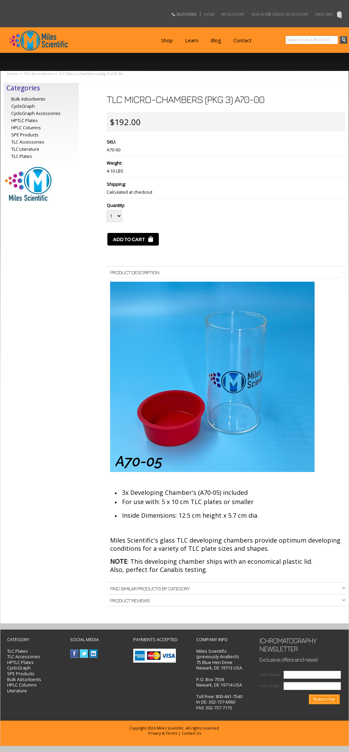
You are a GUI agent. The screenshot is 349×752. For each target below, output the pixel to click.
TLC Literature (25, 149)
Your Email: (269, 685)
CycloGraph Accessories (36, 113)
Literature (17, 691)
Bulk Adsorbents (28, 99)
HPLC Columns (26, 127)
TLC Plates (17, 651)
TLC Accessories (38, 73)
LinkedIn (93, 653)
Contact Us (191, 733)
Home (209, 14)
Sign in (257, 14)
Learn (191, 40)
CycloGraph (23, 106)
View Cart (324, 14)
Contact (242, 40)
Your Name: (270, 674)
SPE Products (25, 135)
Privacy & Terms (162, 733)
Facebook (74, 653)
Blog (216, 40)
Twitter (84, 653)
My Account (233, 14)
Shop (167, 40)
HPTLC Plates (20, 662)
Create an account (290, 14)
